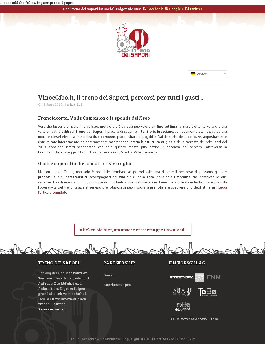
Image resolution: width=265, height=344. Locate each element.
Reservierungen (51, 309)
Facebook (153, 8)
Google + (174, 8)
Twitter (193, 8)
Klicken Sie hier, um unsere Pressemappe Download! (133, 229)
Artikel (76, 104)
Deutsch (199, 73)
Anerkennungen (117, 284)
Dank (107, 275)
